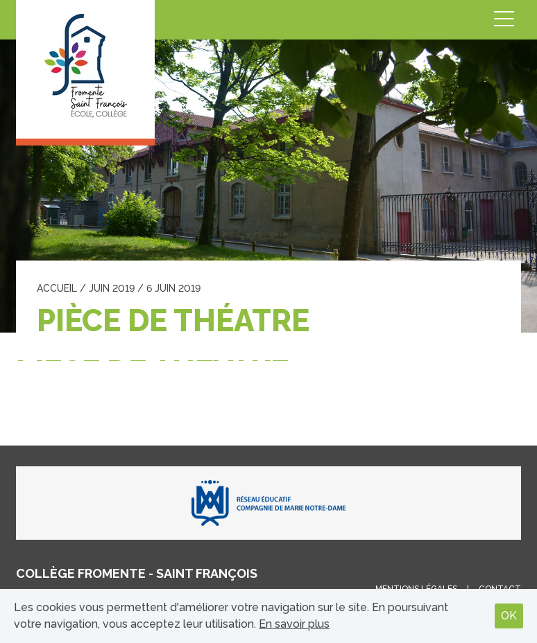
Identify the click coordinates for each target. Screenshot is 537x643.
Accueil (57, 288)
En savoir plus (294, 624)
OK (509, 615)
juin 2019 (112, 288)
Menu (504, 19)
